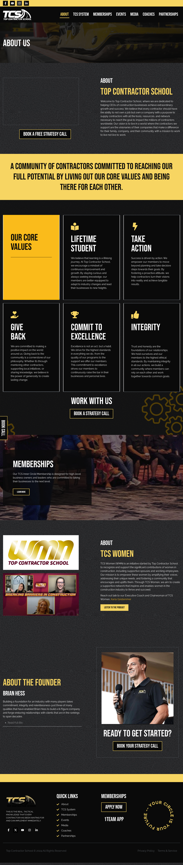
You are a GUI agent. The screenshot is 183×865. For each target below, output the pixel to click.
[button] (42, 725)
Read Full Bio (15, 725)
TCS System (81, 14)
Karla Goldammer (121, 601)
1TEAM (110, 821)
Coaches (149, 14)
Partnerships (168, 14)
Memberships (102, 14)
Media (134, 14)
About (64, 14)
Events (121, 14)
